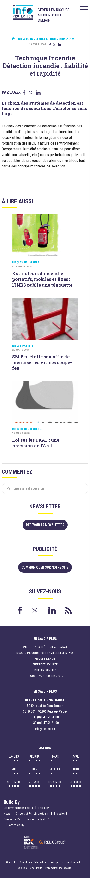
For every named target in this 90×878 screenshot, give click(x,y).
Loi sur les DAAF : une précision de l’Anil (35, 443)
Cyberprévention (45, 670)
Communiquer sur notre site (45, 567)
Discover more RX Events (18, 808)
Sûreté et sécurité (45, 664)
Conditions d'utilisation (33, 862)
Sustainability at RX (38, 819)
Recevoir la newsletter (45, 525)
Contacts (11, 862)
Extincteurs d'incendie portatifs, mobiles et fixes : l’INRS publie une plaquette (42, 279)
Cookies (22, 868)
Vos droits (36, 868)
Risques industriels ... (27, 262)
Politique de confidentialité (65, 862)
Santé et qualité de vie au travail (45, 647)
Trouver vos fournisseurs (45, 676)
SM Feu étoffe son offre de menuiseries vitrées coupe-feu (42, 362)
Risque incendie (22, 345)
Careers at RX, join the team (32, 813)
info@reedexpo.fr (45, 729)
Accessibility (16, 825)
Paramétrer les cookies (59, 868)
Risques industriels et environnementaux (46, 38)
